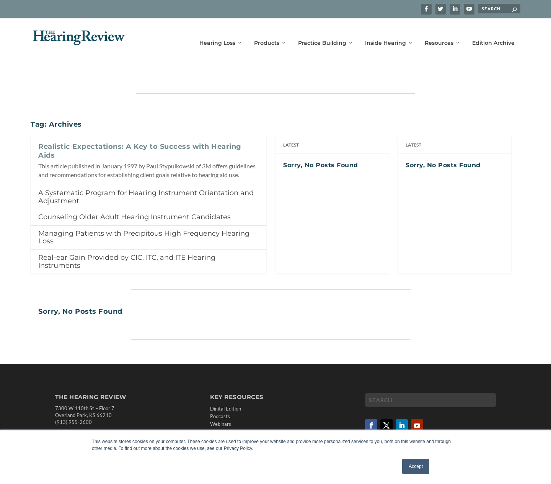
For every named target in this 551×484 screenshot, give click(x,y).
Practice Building (322, 33)
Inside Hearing (385, 33)
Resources (439, 33)
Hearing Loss (217, 33)
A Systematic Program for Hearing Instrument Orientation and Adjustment (146, 175)
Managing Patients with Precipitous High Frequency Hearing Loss (143, 215)
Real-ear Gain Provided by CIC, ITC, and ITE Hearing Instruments (126, 239)
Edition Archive (493, 33)
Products (266, 33)
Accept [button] (416, 466)
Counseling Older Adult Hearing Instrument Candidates (134, 195)
